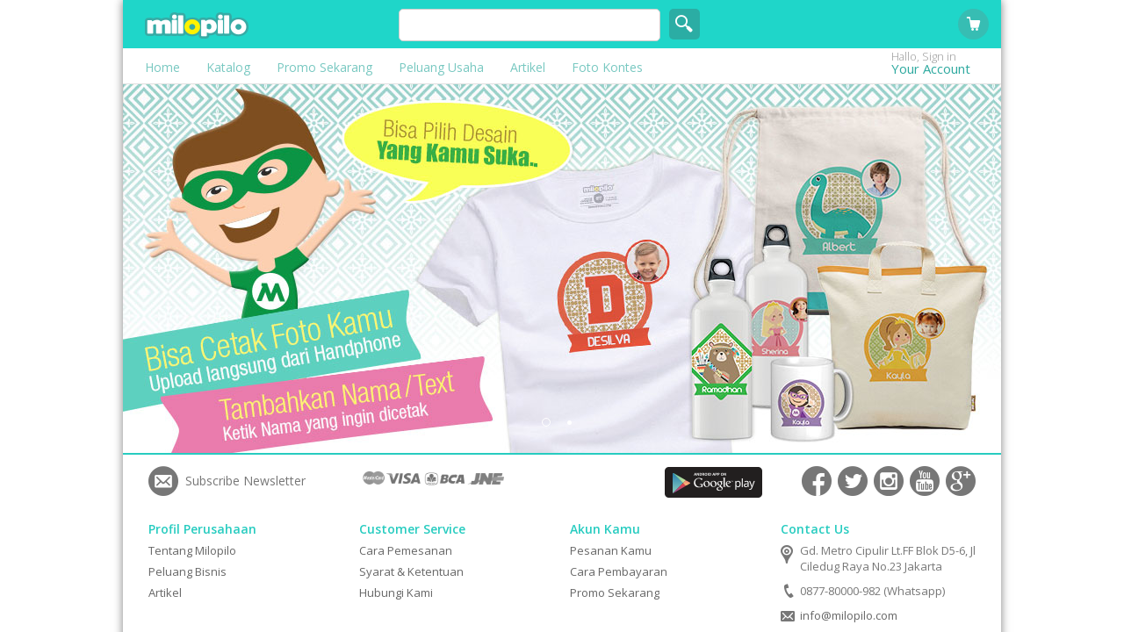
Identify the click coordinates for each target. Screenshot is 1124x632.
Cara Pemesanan (405, 550)
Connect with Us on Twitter (853, 481)
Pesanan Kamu (611, 550)
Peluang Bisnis (187, 571)
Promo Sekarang (324, 67)
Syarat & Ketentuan (411, 571)
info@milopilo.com (848, 615)
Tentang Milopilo (192, 550)
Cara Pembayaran (618, 571)
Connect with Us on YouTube (925, 481)
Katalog (228, 67)
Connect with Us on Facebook (817, 481)
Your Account (944, 68)
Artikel (527, 67)
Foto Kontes (607, 67)
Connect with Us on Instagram (889, 481)
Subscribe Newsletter (245, 480)
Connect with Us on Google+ (961, 481)
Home (162, 67)
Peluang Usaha (441, 67)
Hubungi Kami (396, 592)
